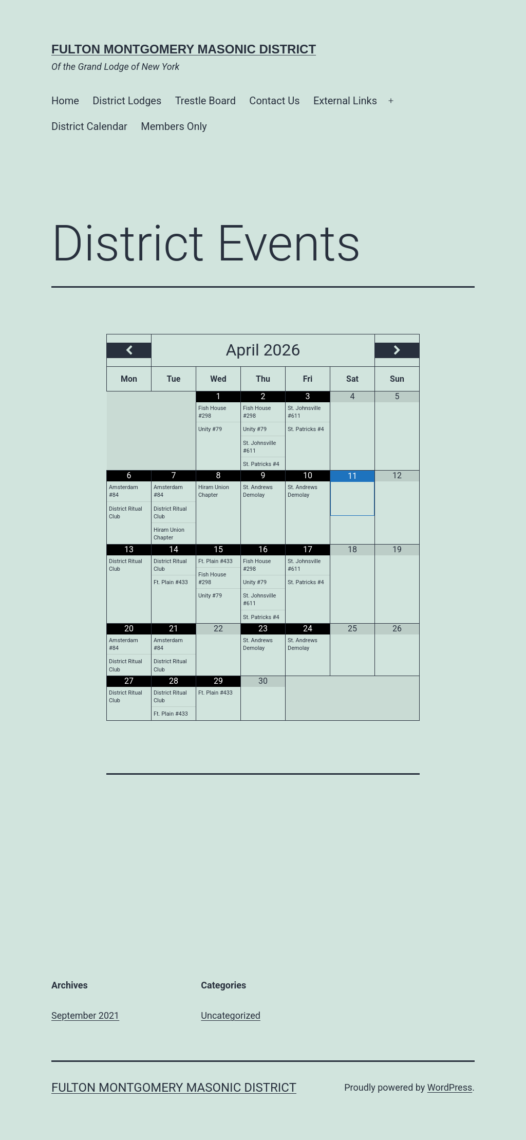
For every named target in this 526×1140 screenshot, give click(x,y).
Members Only (174, 126)
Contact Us (274, 101)
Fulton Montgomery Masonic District (183, 49)
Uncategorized (230, 1015)
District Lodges (126, 101)
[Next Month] (397, 350)
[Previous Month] (129, 350)
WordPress (449, 1087)
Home (65, 101)
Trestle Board (205, 101)
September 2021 (85, 1015)
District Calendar (89, 126)
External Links (345, 101)
